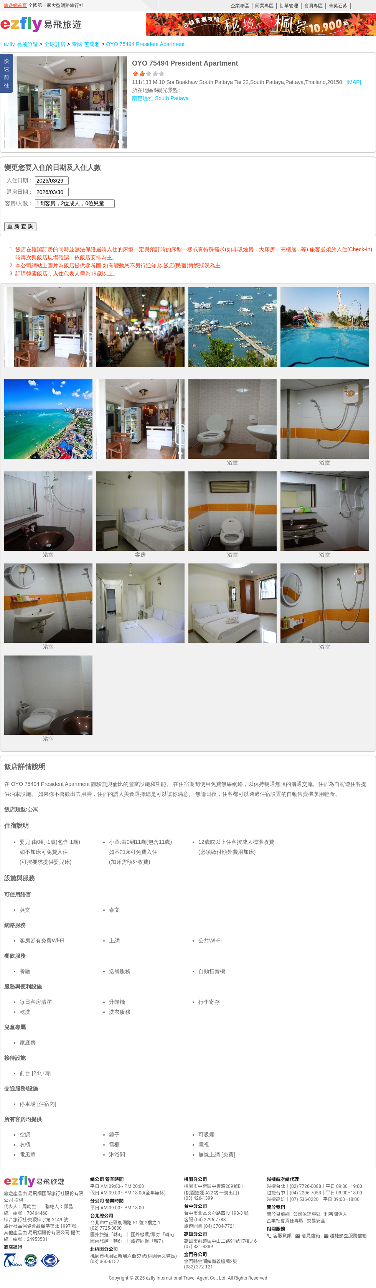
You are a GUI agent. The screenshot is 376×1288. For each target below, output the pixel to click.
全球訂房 (55, 44)
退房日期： (20, 192)
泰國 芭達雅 (87, 44)
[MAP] (353, 82)
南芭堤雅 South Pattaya (160, 98)
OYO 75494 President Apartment (145, 44)
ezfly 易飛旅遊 (21, 44)
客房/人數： (19, 203)
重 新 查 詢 (20, 226)
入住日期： (20, 180)
